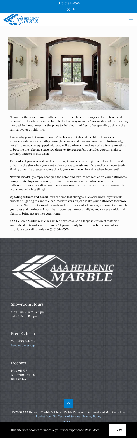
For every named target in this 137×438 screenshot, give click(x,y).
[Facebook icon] (63, 9)
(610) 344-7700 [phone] (70, 3)
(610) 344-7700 (27, 341)
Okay (118, 430)
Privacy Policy (91, 416)
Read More (92, 430)
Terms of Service (69, 416)
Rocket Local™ (46, 416)
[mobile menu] (131, 19)
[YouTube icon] (74, 9)
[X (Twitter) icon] (68, 9)
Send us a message (23, 345)
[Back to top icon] (68, 403)
